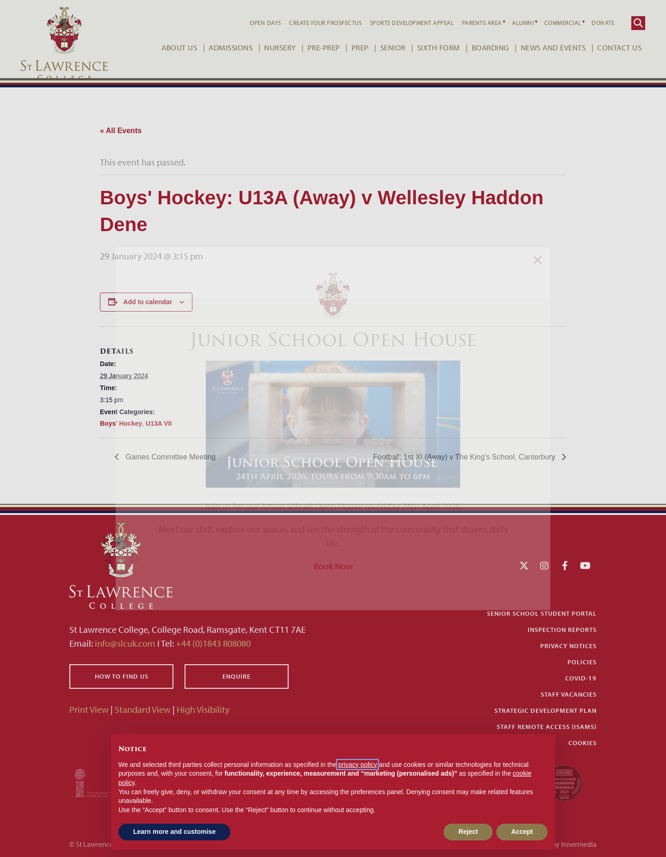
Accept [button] (522, 831)
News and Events (545, 47)
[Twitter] (524, 565)
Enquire (236, 676)
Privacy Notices (568, 646)
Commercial (555, 22)
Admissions (223, 47)
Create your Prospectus (317, 22)
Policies (582, 662)
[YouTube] (585, 565)
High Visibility (203, 709)
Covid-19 (581, 678)
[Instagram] (544, 565)
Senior (385, 47)
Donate (595, 22)
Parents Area (474, 22)
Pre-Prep (316, 47)
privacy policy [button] (357, 764)
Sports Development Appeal (404, 22)
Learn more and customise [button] (174, 831)
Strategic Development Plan (545, 710)
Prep (352, 47)
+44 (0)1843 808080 (212, 643)
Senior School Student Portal (542, 613)
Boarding (482, 47)
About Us (171, 47)
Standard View (143, 709)
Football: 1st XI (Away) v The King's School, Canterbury (465, 457)
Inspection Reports (562, 629)
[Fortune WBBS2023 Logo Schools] (564, 782)
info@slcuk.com (125, 643)
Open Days (257, 22)
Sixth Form (430, 47)
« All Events (121, 131)
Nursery (272, 47)
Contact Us (611, 47)
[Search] (630, 23)
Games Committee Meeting (169, 457)
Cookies (582, 743)
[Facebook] (565, 565)
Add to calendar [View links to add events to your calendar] (148, 302)
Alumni (515, 22)
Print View (89, 709)
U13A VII (159, 423)
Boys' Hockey (121, 423)
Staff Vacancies (569, 694)
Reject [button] (468, 831)
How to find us (121, 676)
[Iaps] (100, 782)
